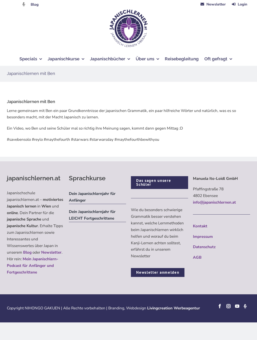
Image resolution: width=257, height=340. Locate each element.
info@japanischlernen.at (214, 202)
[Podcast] (245, 306)
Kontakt (200, 226)
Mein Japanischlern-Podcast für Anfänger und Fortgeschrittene (32, 265)
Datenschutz (204, 247)
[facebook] (220, 306)
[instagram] (228, 306)
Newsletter (51, 252)
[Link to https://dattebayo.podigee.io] (23, 4)
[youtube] (237, 306)
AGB (197, 257)
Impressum (203, 236)
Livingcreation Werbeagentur (173, 308)
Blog (35, 4)
